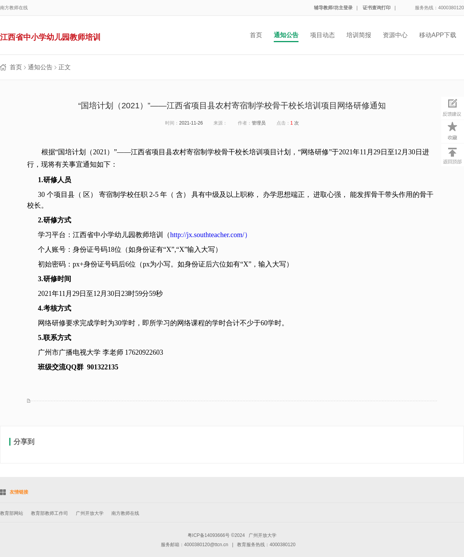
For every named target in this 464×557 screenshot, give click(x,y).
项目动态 (322, 35)
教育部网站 (11, 513)
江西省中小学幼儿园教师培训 (50, 37)
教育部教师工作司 (49, 513)
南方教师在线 (14, 7)
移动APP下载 (437, 35)
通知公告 (286, 35)
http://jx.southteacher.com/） (210, 235)
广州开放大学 (90, 513)
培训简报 (358, 35)
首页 (256, 35)
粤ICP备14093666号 (209, 535)
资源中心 (395, 35)
